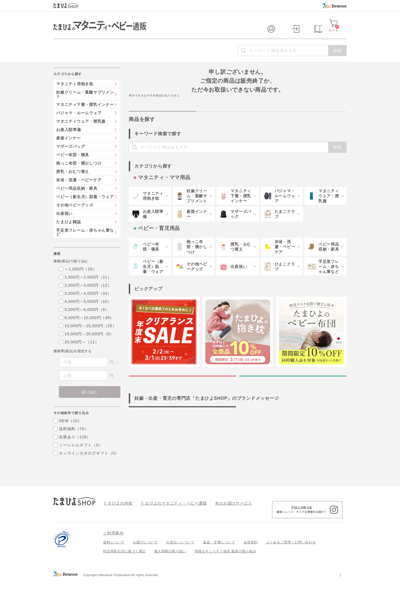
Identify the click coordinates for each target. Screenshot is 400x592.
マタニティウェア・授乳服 (81, 132)
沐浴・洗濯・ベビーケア (78, 191)
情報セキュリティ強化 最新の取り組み (225, 562)
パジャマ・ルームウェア (78, 124)
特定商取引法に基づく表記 (124, 562)
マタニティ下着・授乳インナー (85, 115)
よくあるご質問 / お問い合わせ (291, 553)
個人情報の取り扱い (170, 562)
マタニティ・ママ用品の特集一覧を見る (182, 393)
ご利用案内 (113, 544)
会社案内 (339, 586)
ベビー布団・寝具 (72, 166)
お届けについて (145, 553)
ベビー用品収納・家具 (76, 199)
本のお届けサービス (218, 514)
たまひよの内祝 (116, 514)
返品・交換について (219, 553)
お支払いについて (180, 553)
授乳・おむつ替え (72, 182)
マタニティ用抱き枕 (74, 95)
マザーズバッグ (70, 157)
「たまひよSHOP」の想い (182, 435)
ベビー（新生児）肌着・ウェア (85, 208)
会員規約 (251, 553)
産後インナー (68, 149)
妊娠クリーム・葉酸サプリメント (85, 105)
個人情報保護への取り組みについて (292, 586)
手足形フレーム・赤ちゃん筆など (85, 243)
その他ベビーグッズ (74, 216)
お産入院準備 (68, 141)
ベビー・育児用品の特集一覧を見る (293, 393)
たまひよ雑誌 (68, 233)
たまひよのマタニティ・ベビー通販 (165, 514)
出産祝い (64, 224)
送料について (114, 553)
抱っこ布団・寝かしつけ (78, 174)
